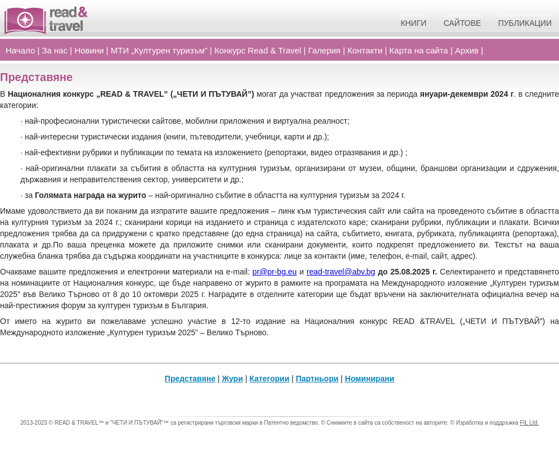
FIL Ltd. (529, 423)
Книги (413, 23)
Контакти (365, 50)
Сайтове (462, 23)
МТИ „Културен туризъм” (159, 50)
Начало (20, 50)
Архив (467, 50)
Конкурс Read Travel (257, 50)
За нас (55, 50)
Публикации (525, 23)
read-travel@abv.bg (340, 271)
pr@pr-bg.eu (275, 271)
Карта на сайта (418, 50)
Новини (88, 50)
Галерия (324, 50)
